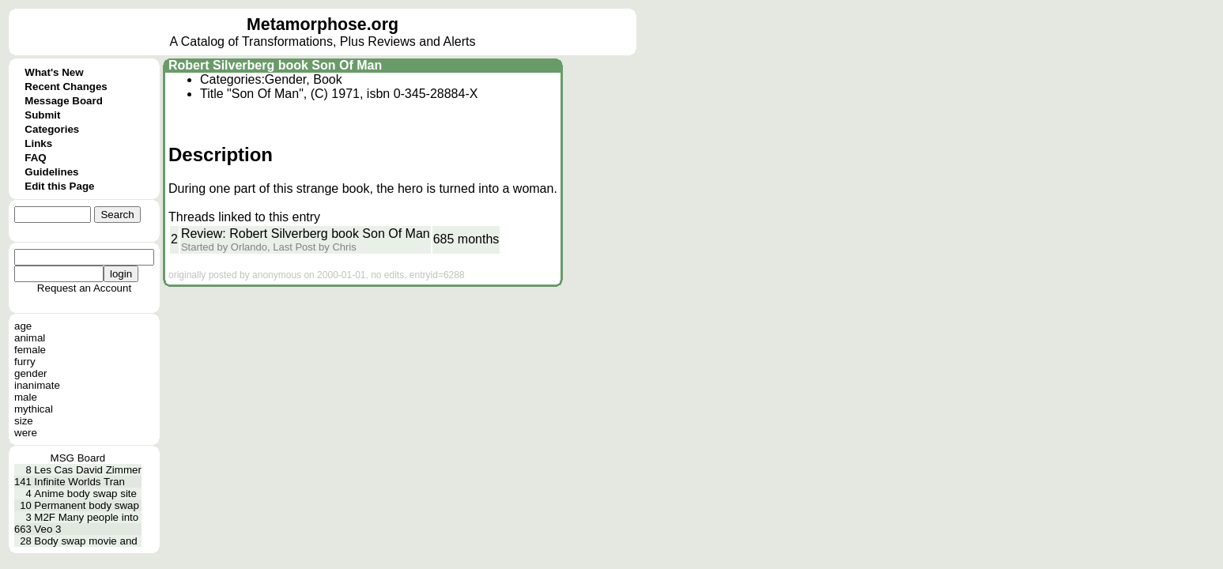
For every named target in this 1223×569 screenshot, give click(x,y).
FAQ (35, 158)
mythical (33, 409)
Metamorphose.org (322, 24)
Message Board (64, 101)
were (25, 433)
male (25, 397)
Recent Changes (66, 86)
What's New (54, 72)
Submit (42, 115)
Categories (52, 129)
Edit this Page (59, 186)
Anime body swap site (85, 493)
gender (30, 373)
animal (29, 338)
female (30, 350)
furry (25, 361)
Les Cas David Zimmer (88, 470)
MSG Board (78, 458)
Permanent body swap (86, 505)
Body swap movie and (85, 541)
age (23, 326)
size (23, 421)
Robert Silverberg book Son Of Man (275, 65)
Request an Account (84, 288)
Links (38, 143)
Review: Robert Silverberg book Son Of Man (305, 233)
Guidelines (51, 172)
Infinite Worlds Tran (79, 482)
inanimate (37, 385)
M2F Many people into (86, 517)
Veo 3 (47, 529)
